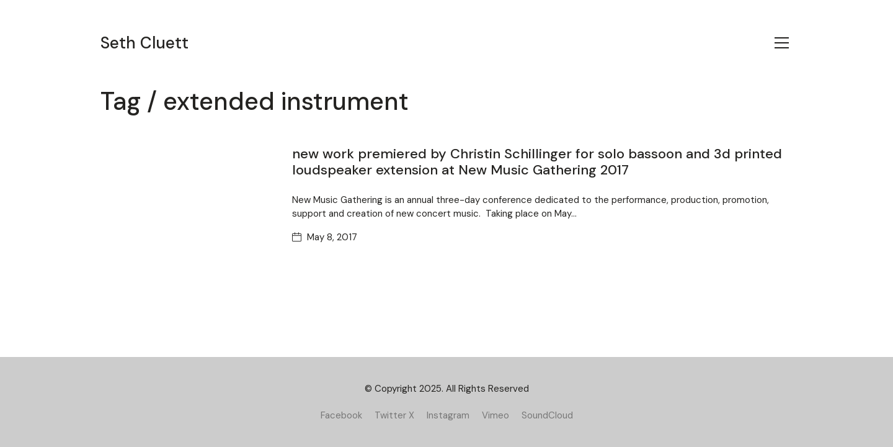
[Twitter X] (394, 415)
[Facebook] (341, 415)
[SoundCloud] (547, 415)
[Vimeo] (495, 415)
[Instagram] (448, 415)
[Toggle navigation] (782, 43)
